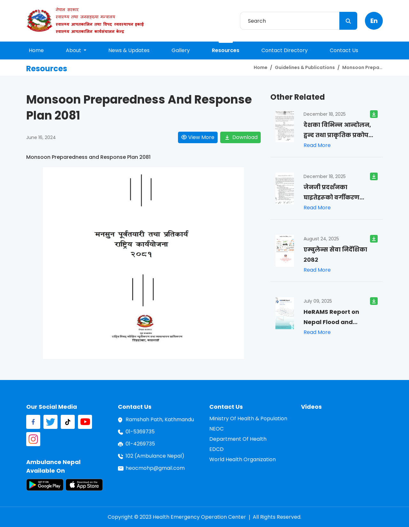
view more (197, 137)
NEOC (216, 428)
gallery (181, 50)
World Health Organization (242, 459)
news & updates (129, 50)
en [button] (374, 20)
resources (225, 50)
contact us (344, 50)
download (240, 138)
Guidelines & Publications (305, 67)
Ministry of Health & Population (248, 418)
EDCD (216, 449)
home (36, 50)
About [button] (74, 50)
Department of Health (237, 439)
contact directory (284, 50)
